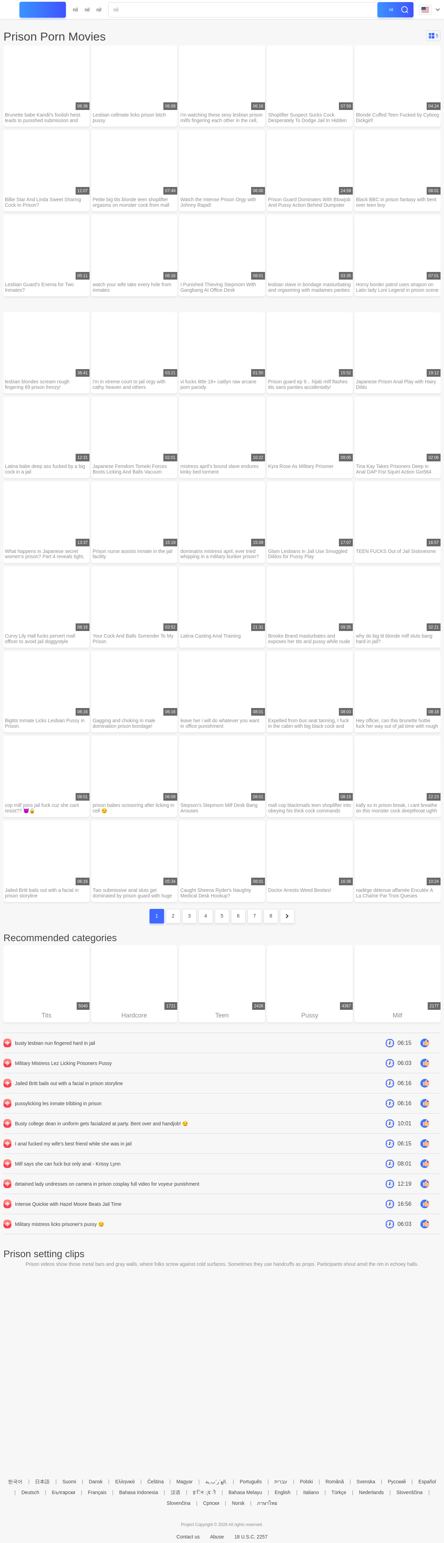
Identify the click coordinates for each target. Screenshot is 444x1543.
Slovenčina (179, 1503)
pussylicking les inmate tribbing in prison (58, 1104)
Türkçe (339, 1492)
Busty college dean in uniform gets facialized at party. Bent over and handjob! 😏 (101, 1124)
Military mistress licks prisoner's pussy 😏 (59, 1224)
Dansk (96, 1481)
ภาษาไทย (267, 1503)
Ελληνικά (125, 1481)
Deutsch (30, 1492)
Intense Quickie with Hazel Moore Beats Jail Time (68, 1204)
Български (63, 1492)
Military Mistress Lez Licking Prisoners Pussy (63, 1063)
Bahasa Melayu (245, 1492)
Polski (306, 1481)
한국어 (15, 1481)
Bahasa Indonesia (138, 1492)
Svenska (366, 1481)
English (283, 1492)
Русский (397, 1481)
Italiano (311, 1492)
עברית (280, 1481)
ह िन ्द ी (204, 1492)
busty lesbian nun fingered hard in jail (55, 1043)
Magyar (185, 1481)
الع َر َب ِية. (216, 1481)
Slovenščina (409, 1492)
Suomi (69, 1481)
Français (97, 1492)
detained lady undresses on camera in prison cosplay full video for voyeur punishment (107, 1184)
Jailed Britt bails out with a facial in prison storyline (69, 1083)
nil (75, 9)
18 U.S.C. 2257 (250, 1537)
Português (251, 1481)
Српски (211, 1503)
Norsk (238, 1503)
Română (334, 1481)
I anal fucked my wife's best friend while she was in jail (73, 1144)
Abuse (217, 1537)
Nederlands (371, 1492)
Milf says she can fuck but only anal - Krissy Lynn (68, 1164)
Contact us (188, 1537)
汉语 (175, 1492)
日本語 (42, 1481)
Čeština (155, 1481)
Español (427, 1481)
